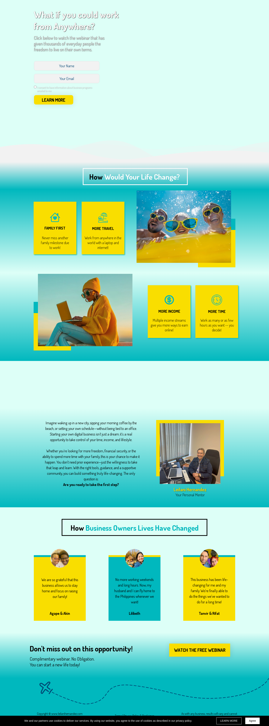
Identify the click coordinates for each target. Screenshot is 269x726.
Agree (252, 720)
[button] (199, 650)
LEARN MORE (53, 99)
